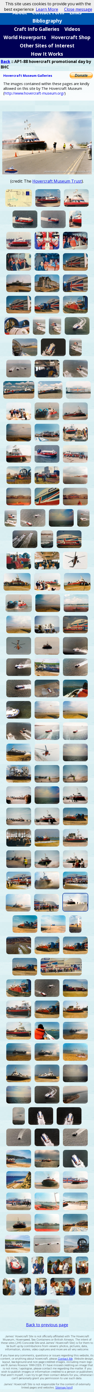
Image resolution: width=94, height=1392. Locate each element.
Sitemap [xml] (64, 1387)
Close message (78, 9)
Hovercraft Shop (70, 37)
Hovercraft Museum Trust (57, 181)
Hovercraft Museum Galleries (27, 75)
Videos (72, 29)
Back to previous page (47, 1325)
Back (5, 61)
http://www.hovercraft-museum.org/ (34, 93)
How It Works (47, 53)
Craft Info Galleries (36, 29)
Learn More (47, 9)
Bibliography (47, 20)
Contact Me (65, 1358)
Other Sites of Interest (47, 45)
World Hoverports (25, 37)
